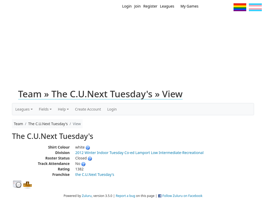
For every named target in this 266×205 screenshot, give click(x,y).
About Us (254, 20)
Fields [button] (44, 109)
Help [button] (62, 109)
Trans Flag (255, 7)
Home (128, 20)
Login (127, 6)
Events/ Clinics (190, 20)
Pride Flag (240, 7)
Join (137, 6)
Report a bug (125, 196)
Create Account (88, 109)
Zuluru (87, 196)
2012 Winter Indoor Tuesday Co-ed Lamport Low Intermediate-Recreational (139, 152)
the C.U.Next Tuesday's (94, 174)
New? (143, 20)
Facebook (217, 7)
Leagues (167, 6)
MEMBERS (162, 20)
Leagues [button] (22, 109)
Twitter (208, 7)
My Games (189, 6)
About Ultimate (225, 20)
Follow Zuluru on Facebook (182, 196)
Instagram (227, 7)
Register (150, 6)
